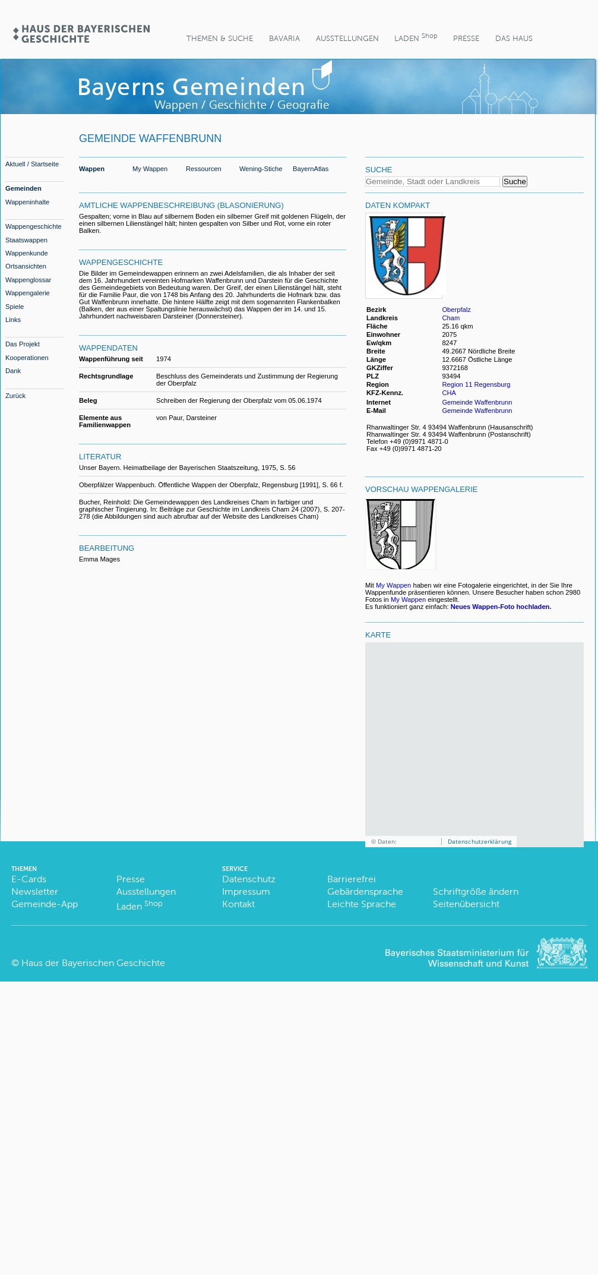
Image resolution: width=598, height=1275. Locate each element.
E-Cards (28, 879)
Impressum (246, 891)
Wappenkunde (26, 253)
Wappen (92, 168)
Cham (451, 317)
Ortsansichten (25, 266)
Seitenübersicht (466, 904)
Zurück (15, 395)
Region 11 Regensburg (476, 384)
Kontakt (238, 904)
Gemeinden (23, 188)
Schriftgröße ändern (475, 891)
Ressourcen (204, 168)
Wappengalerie (27, 292)
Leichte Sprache (361, 904)
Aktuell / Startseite (32, 164)
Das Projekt (22, 344)
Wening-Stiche (261, 168)
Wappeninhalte (27, 202)
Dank (13, 370)
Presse (466, 38)
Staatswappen (26, 240)
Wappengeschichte (33, 226)
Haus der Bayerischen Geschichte (93, 963)
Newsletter (34, 891)
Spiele (14, 306)
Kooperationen (27, 357)
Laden (415, 37)
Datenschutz (249, 879)
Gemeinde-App (44, 904)
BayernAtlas (310, 168)
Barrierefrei (351, 879)
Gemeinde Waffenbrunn (477, 402)
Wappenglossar (28, 279)
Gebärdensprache (365, 891)
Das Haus (514, 38)
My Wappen (149, 168)
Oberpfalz (456, 309)
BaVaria (284, 38)
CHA (449, 392)
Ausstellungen (347, 38)
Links (13, 319)
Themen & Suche (219, 38)
